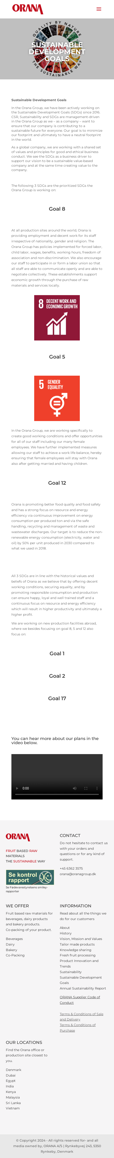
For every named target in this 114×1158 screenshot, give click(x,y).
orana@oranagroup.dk (78, 874)
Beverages (14, 939)
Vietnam (13, 1108)
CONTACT (70, 835)
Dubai (11, 1075)
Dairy (10, 944)
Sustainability (71, 972)
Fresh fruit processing (78, 955)
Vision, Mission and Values (81, 939)
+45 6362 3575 (71, 868)
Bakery (11, 950)
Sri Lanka (13, 1103)
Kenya (11, 1092)
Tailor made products (77, 944)
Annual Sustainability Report (83, 988)
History (66, 933)
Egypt (11, 1081)
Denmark (13, 1070)
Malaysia (13, 1097)
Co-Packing (15, 955)
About (65, 928)
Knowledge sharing (75, 950)
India (10, 1086)
